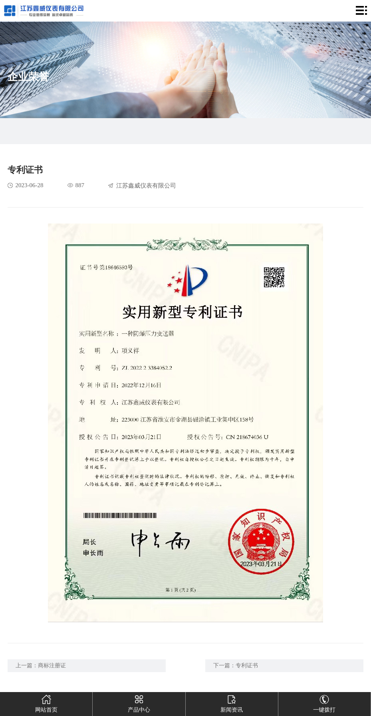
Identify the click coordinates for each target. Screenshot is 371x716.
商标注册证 (52, 666)
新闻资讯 (231, 702)
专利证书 (247, 666)
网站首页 (46, 702)
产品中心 (139, 702)
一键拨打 (324, 702)
